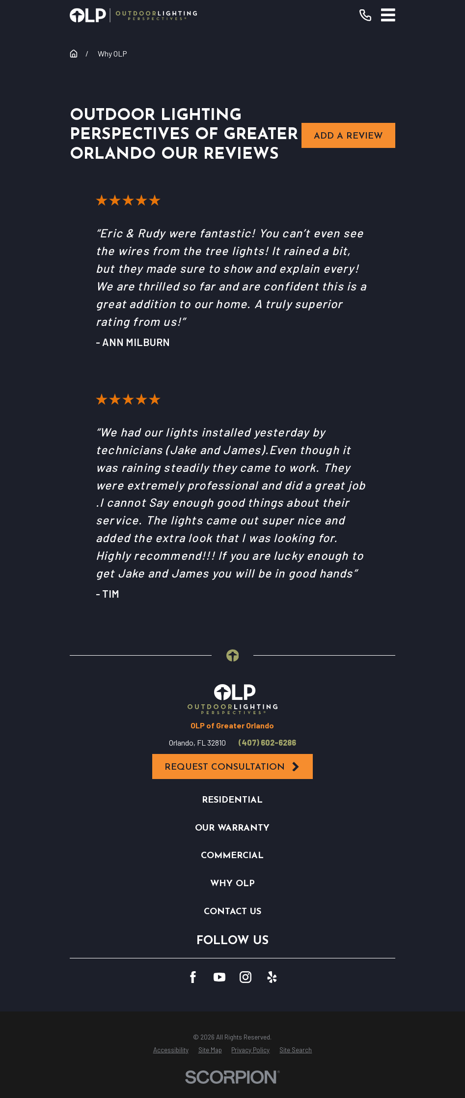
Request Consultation (232, 767)
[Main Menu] (388, 15)
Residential (232, 800)
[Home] (133, 15)
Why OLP (232, 884)
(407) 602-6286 (267, 743)
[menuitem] (171, 1050)
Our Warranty (232, 828)
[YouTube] (219, 977)
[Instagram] (245, 977)
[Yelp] (272, 977)
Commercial (232, 856)
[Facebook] (193, 977)
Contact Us (232, 912)
